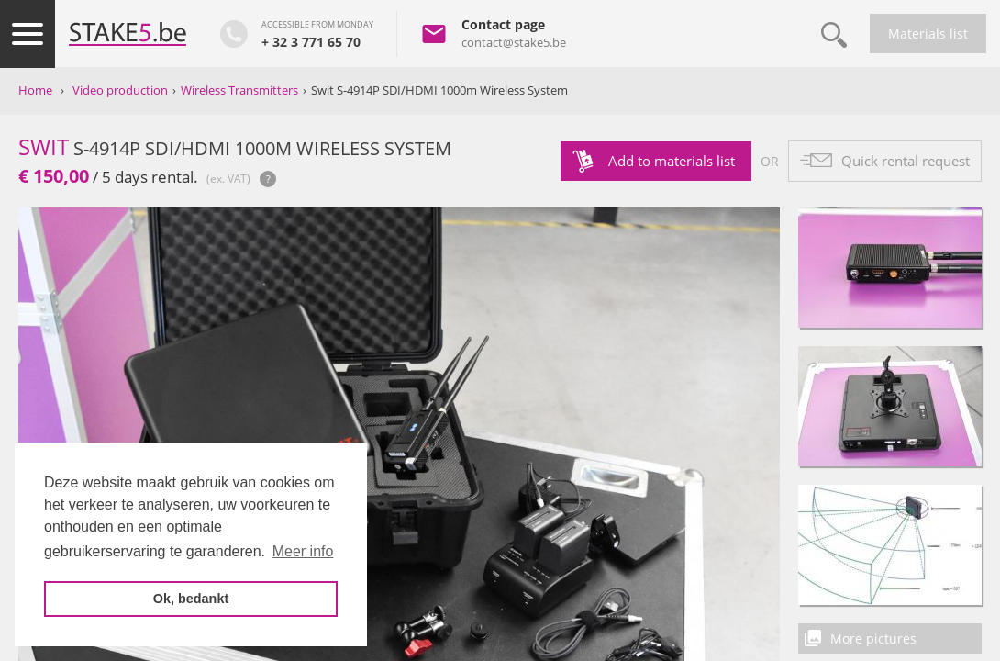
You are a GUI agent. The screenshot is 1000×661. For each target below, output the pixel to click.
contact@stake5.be (513, 42)
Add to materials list (671, 160)
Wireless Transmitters (239, 90)
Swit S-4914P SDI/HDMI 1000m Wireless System (439, 90)
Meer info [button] (303, 551)
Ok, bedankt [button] (190, 598)
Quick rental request (905, 160)
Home (35, 90)
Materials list (928, 33)
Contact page (503, 24)
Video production (120, 90)
